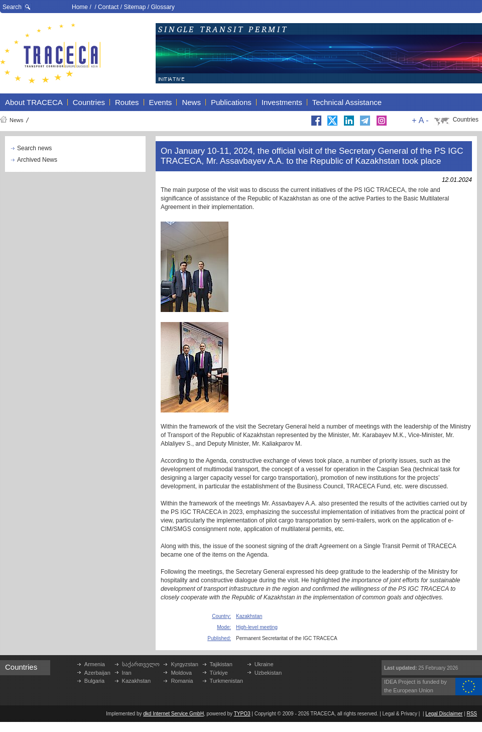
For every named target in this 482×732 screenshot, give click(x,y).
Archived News (37, 159)
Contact (108, 7)
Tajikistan (221, 664)
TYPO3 (242, 713)
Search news (34, 148)
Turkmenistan (226, 681)
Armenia (94, 664)
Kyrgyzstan (184, 664)
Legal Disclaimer (443, 713)
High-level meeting (257, 627)
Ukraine (264, 664)
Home (80, 7)
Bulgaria (94, 681)
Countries (465, 119)
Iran (127, 673)
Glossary (162, 7)
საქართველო (141, 664)
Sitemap (135, 7)
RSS (471, 713)
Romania (182, 681)
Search (12, 7)
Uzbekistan (268, 673)
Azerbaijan (97, 673)
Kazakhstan (249, 616)
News (17, 120)
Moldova (181, 673)
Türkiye (219, 673)
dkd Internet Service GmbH (173, 713)
